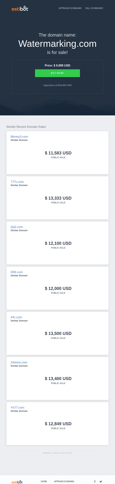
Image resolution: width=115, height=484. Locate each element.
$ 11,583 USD (58, 153)
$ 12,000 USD (58, 286)
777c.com (17, 181)
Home (44, 477)
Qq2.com (16, 225)
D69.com (16, 270)
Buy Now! (57, 73)
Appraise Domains (70, 8)
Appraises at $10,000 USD (57, 85)
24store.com (19, 359)
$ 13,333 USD (58, 197)
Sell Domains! (94, 8)
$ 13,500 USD (58, 331)
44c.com (16, 315)
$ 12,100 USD (58, 242)
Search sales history (57, 449)
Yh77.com (17, 404)
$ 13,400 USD (58, 375)
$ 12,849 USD (58, 420)
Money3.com (19, 136)
